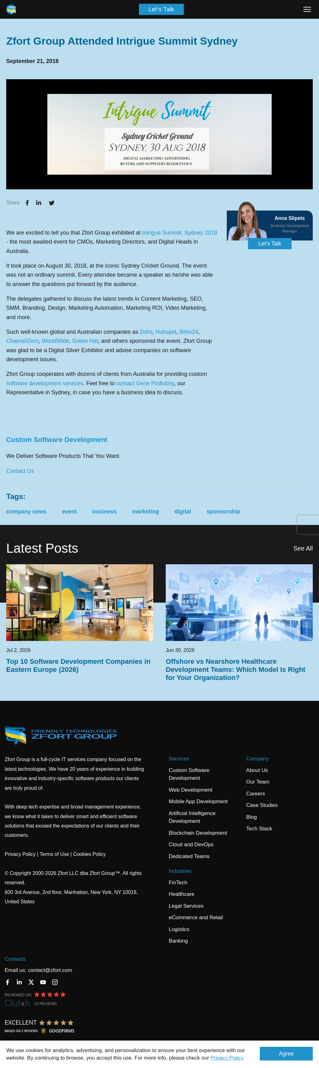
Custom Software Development (56, 440)
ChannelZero (22, 341)
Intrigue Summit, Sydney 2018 (179, 233)
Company (257, 759)
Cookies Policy (89, 854)
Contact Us (20, 471)
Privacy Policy (227, 1058)
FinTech (178, 883)
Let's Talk (161, 9)
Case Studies (262, 805)
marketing (145, 511)
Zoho (146, 332)
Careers (255, 794)
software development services (44, 383)
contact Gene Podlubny (145, 383)
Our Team (257, 782)
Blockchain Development (198, 833)
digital (182, 511)
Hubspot (165, 332)
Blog (251, 817)
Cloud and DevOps (191, 844)
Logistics (179, 929)
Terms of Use (54, 854)
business (104, 511)
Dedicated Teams (189, 856)
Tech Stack (259, 829)
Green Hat (85, 341)
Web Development (190, 790)
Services (179, 759)
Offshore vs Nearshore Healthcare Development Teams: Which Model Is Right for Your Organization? (235, 670)
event (69, 511)
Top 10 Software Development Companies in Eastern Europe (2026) (78, 665)
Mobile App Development (198, 801)
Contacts (15, 959)
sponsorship (223, 511)
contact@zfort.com (50, 970)
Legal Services (186, 906)
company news (26, 511)
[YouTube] (43, 982)
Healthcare (181, 894)
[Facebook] (7, 982)
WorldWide (55, 341)
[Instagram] (55, 982)
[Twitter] (31, 982)
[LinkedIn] (19, 982)
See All (303, 548)
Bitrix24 (188, 332)
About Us (257, 770)
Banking (178, 941)
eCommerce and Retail (196, 917)
